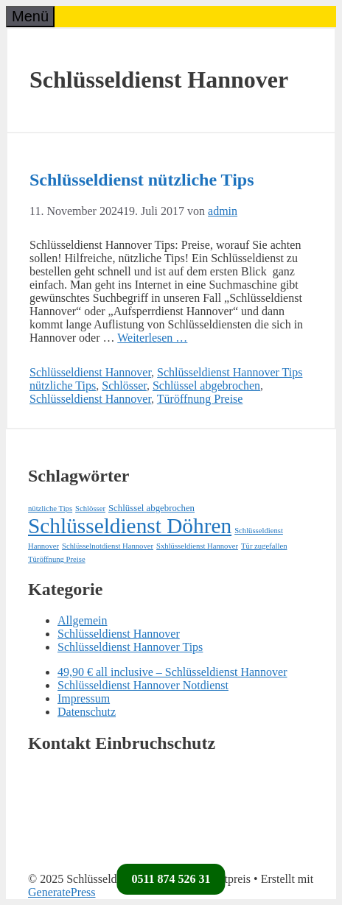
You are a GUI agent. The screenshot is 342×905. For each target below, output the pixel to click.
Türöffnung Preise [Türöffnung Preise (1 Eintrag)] (57, 559)
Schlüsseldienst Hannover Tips (229, 372)
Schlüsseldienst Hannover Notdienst (142, 685)
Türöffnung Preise (200, 398)
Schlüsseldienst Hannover (90, 372)
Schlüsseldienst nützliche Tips (141, 179)
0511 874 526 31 (170, 879)
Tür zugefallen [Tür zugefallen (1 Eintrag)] (264, 546)
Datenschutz (86, 711)
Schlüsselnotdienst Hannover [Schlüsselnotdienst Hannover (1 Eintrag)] (107, 546)
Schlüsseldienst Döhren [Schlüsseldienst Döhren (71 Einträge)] (129, 526)
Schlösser (124, 385)
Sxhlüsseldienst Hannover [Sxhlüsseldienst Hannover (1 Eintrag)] (197, 546)
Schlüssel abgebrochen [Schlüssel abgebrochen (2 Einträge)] (151, 508)
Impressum (83, 698)
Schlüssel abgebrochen (206, 385)
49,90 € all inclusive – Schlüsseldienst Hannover (172, 672)
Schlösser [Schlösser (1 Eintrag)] (90, 508)
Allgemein (82, 620)
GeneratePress (62, 892)
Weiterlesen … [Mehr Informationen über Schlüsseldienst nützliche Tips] (152, 337)
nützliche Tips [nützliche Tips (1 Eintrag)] (50, 508)
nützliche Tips (62, 385)
